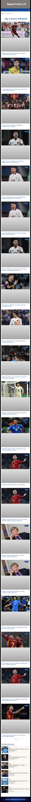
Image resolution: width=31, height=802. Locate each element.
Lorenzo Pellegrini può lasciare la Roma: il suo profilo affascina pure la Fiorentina (14, 233)
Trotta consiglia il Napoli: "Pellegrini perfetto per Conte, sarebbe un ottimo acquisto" (14, 90)
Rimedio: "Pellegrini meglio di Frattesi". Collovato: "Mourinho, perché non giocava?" (13, 592)
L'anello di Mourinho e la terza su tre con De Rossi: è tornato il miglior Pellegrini (13, 736)
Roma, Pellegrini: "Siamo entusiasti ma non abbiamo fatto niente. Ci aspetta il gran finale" (15, 664)
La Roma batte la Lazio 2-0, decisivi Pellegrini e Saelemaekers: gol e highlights (12, 126)
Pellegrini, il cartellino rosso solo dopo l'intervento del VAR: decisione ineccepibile (14, 377)
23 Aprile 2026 (11, 751)
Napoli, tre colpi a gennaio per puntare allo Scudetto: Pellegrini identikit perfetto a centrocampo (14, 197)
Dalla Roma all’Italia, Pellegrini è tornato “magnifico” (14, 484)
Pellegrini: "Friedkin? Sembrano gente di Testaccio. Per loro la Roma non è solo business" (14, 413)
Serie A (10, 747)
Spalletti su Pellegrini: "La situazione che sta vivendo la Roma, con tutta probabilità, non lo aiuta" (14, 269)
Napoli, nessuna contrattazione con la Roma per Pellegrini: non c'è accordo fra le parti (13, 162)
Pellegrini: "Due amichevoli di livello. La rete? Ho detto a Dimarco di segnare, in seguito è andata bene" (14, 520)
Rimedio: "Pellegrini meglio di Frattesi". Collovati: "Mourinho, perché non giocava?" (13, 556)
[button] (4, 10)
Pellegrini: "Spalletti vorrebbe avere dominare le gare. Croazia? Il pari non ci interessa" (14, 449)
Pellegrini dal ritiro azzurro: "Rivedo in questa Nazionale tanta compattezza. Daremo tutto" (14, 700)
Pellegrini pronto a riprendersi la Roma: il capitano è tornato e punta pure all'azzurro (14, 54)
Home (2, 13)
